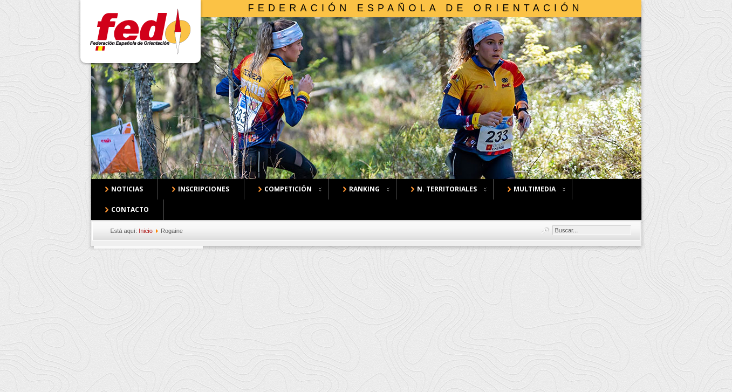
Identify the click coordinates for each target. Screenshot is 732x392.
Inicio (146, 231)
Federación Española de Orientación (415, 8)
